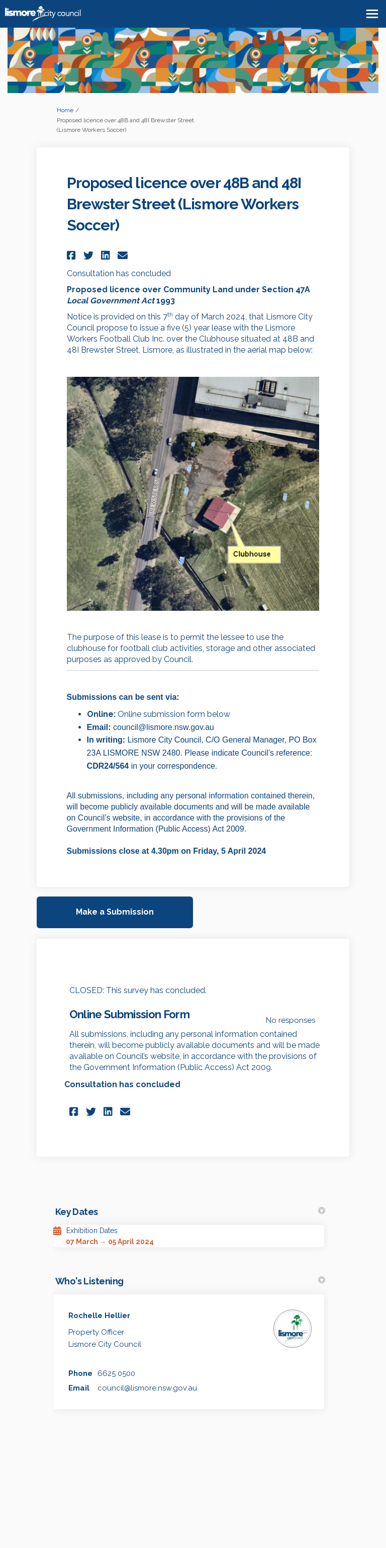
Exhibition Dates (92, 1231)
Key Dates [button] (190, 1211)
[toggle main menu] (372, 14)
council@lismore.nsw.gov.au (147, 1388)
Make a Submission (115, 912)
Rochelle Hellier (99, 1315)
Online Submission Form (129, 1014)
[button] (72, 255)
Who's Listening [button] (190, 1281)
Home (65, 110)
